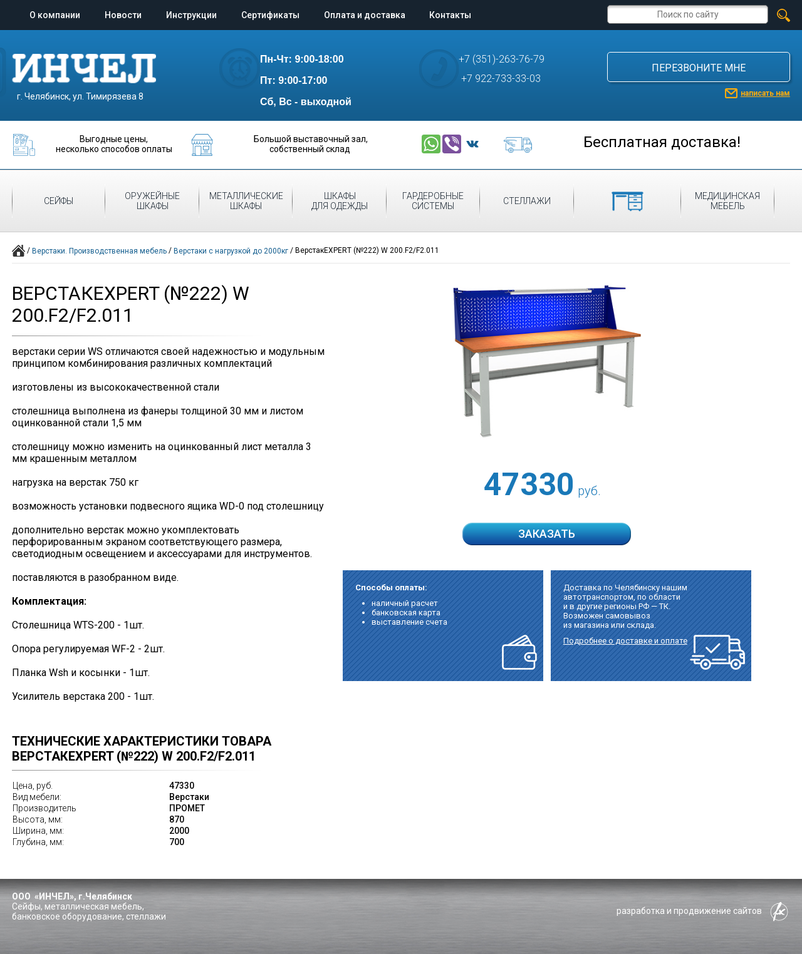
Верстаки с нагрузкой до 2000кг (231, 251)
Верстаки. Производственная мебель (99, 251)
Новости (123, 15)
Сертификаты (270, 15)
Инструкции (191, 15)
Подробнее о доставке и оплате (625, 640)
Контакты (450, 15)
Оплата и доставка (364, 15)
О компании (54, 15)
